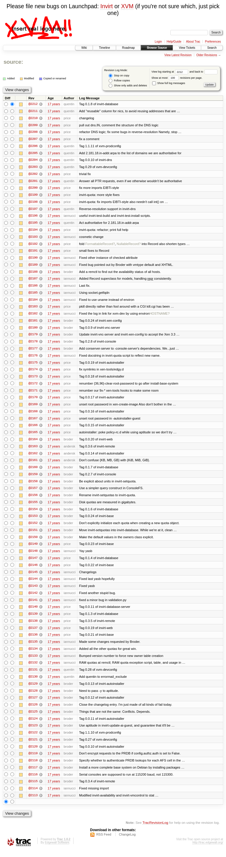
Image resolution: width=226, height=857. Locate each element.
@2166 (33, 428)
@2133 (33, 661)
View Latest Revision (178, 55)
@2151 (33, 534)
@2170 (33, 400)
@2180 (33, 329)
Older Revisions (206, 55)
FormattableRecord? (100, 245)
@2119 (33, 759)
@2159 (33, 477)
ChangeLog (127, 841)
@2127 (33, 703)
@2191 (33, 252)
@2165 (33, 435)
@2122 (33, 738)
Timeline (104, 47)
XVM (127, 6)
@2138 (33, 625)
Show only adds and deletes (128, 86)
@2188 (33, 273)
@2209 (33, 125)
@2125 (33, 717)
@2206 (33, 146)
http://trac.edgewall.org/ (207, 849)
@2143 (33, 590)
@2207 (33, 139)
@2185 (33, 294)
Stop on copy (119, 76)
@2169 (33, 407)
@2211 (33, 111)
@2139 (33, 618)
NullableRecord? (129, 245)
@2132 (33, 668)
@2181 (33, 322)
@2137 (33, 632)
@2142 (33, 597)
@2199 (33, 195)
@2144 (33, 583)
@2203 (33, 167)
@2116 (33, 781)
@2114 (33, 795)
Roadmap (128, 47)
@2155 (33, 506)
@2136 (33, 640)
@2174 (33, 372)
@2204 (33, 160)
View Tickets (187, 47)
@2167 (33, 421)
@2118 (33, 766)
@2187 (33, 280)
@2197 (33, 209)
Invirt (106, 6)
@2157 (33, 491)
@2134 (33, 654)
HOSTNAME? (159, 315)
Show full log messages (168, 83)
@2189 (33, 266)
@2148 (33, 555)
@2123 (33, 731)
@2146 (33, 569)
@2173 (33, 379)
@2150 (33, 541)
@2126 (33, 710)
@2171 (33, 393)
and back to (203, 71)
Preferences (213, 41)
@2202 (33, 174)
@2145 (33, 576)
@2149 (33, 548)
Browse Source (157, 47)
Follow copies (119, 81)
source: (13, 62)
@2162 (33, 456)
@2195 (33, 224)
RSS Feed (103, 841)
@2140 (33, 611)
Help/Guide (174, 41)
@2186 (33, 287)
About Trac (193, 41)
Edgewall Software (57, 849)
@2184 (33, 301)
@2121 (33, 745)
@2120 (33, 752)
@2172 (33, 386)
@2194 (33, 231)
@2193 (33, 238)
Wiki (84, 47)
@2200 (33, 188)
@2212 (33, 104)
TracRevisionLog (155, 829)
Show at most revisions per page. (177, 77)
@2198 (33, 202)
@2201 (33, 181)
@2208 (33, 132)
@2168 (33, 414)
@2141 (33, 604)
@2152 (33, 527)
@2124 (33, 724)
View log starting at (171, 71)
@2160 (33, 470)
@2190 (33, 259)
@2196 (33, 216)
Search (212, 47)
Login (158, 41)
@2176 (33, 357)
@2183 (33, 308)
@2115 (33, 788)
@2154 (33, 513)
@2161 (33, 463)
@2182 (33, 315)
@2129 (33, 689)
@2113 (33, 802)
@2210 (33, 118)
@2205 (33, 153)
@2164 (33, 442)
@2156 (33, 499)
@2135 (33, 647)
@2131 (33, 675)
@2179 (33, 336)
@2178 (33, 343)
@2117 (33, 774)
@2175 (33, 365)
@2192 (33, 245)
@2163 (33, 449)
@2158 (33, 484)
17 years (54, 104)
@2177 (33, 350)
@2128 (33, 696)
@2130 (33, 682)
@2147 (33, 562)
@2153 (33, 520)
